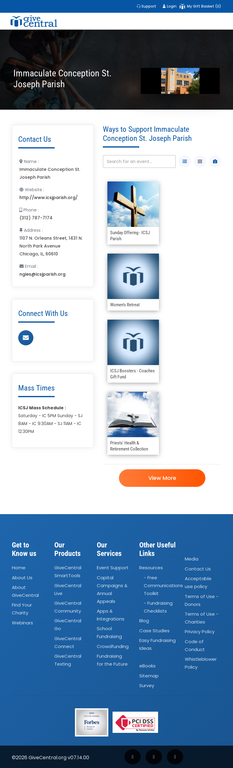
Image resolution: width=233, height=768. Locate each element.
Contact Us (198, 569)
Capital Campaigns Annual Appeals (112, 589)
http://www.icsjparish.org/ (48, 197)
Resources (151, 567)
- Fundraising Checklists (158, 607)
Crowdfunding (113, 646)
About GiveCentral (25, 591)
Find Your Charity (22, 609)
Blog (144, 621)
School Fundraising (109, 633)
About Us (22, 577)
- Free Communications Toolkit (163, 585)
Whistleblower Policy (201, 663)
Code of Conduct (195, 645)
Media (191, 559)
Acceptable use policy (198, 582)
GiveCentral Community (67, 607)
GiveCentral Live (67, 589)
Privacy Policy (199, 631)
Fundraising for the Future (112, 660)
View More (162, 478)
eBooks (147, 666)
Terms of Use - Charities (201, 618)
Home (18, 567)
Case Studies (154, 630)
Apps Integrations (110, 615)
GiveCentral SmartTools (67, 571)
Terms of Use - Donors (201, 600)
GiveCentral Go (67, 625)
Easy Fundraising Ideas (157, 644)
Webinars (22, 623)
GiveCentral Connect (67, 642)
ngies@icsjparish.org (42, 274)
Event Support (113, 567)
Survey (146, 685)
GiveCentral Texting (67, 660)
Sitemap (149, 676)
